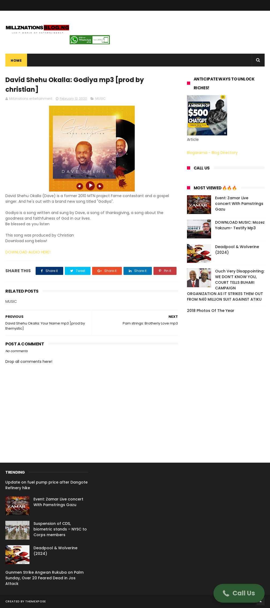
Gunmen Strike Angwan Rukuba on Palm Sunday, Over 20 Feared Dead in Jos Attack (44, 578)
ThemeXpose (35, 601)
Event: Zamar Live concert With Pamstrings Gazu (239, 203)
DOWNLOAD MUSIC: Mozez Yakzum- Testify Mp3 (240, 225)
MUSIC (100, 98)
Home (16, 60)
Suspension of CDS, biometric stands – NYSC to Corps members (60, 529)
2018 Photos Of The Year (210, 310)
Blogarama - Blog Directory (212, 152)
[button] (239, 593)
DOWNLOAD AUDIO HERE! (27, 252)
